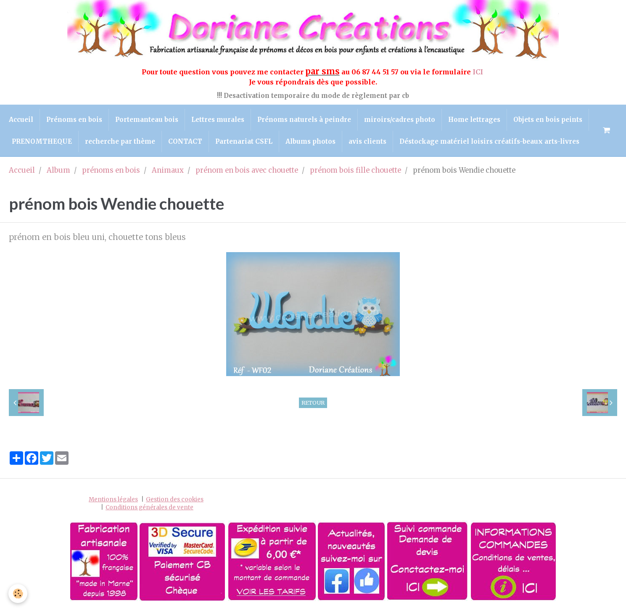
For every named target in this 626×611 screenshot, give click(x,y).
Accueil (21, 120)
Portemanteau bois (146, 120)
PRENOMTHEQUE (42, 141)
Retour (313, 402)
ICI (479, 72)
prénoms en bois (111, 170)
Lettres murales (217, 120)
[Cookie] (17, 593)
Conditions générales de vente (149, 507)
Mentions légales (113, 499)
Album (58, 170)
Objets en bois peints (547, 120)
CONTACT (185, 141)
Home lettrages (474, 120)
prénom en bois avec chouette (246, 170)
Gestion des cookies (174, 499)
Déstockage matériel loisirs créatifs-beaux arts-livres (489, 141)
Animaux (168, 170)
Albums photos (310, 141)
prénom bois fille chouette (355, 170)
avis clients (367, 141)
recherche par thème (120, 141)
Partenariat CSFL (243, 141)
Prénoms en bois (74, 120)
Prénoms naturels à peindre (304, 120)
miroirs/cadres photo (399, 120)
